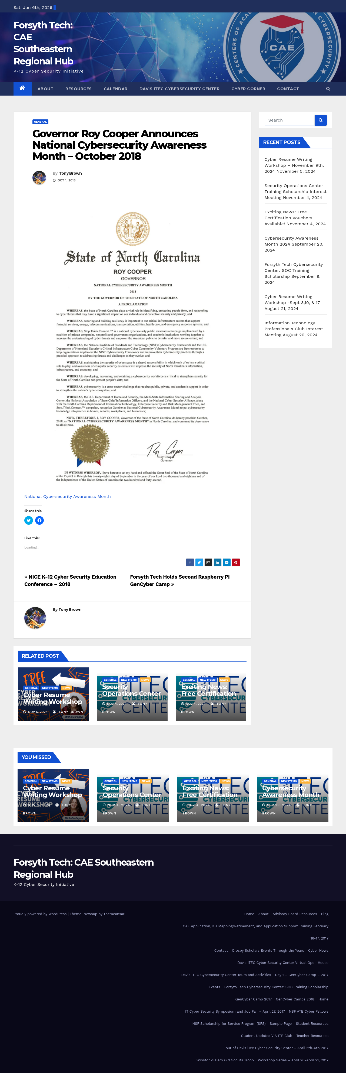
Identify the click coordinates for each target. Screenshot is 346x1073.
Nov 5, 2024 (39, 805)
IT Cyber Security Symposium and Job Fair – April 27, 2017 (235, 1011)
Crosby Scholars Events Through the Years (268, 950)
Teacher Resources (312, 1036)
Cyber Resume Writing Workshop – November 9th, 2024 (52, 705)
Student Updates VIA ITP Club (266, 1036)
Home (249, 914)
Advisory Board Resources (295, 914)
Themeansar (114, 914)
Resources (78, 88)
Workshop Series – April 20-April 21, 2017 (293, 1060)
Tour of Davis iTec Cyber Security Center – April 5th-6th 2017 (276, 1048)
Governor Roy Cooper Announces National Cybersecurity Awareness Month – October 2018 (119, 145)
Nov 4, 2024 (119, 805)
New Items (50, 687)
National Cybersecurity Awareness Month (67, 496)
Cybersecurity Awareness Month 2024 (291, 794)
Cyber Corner (248, 88)
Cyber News (318, 950)
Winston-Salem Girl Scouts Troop (225, 1060)
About (46, 88)
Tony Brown (70, 173)
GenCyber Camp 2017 (253, 999)
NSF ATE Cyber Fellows (308, 1011)
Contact (288, 88)
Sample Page (281, 1024)
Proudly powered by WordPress (41, 914)
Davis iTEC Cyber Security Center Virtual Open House (282, 963)
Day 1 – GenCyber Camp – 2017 (301, 975)
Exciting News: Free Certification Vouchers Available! (208, 697)
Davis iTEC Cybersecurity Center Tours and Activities (226, 975)
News (66, 687)
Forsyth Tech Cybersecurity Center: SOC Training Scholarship (294, 270)
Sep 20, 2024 (279, 805)
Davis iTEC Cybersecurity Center (179, 88)
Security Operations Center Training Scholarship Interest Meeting (296, 191)
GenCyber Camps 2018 (295, 999)
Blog (324, 914)
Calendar (116, 88)
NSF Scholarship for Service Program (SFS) (228, 1024)
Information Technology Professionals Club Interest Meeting (294, 328)
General (40, 121)
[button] (328, 88)
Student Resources (312, 1024)
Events (214, 987)
